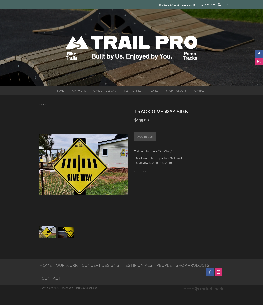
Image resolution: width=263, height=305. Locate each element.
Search (207, 4)
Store (42, 104)
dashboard (67, 288)
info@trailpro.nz (169, 4)
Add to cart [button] (145, 136)
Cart (224, 4)
